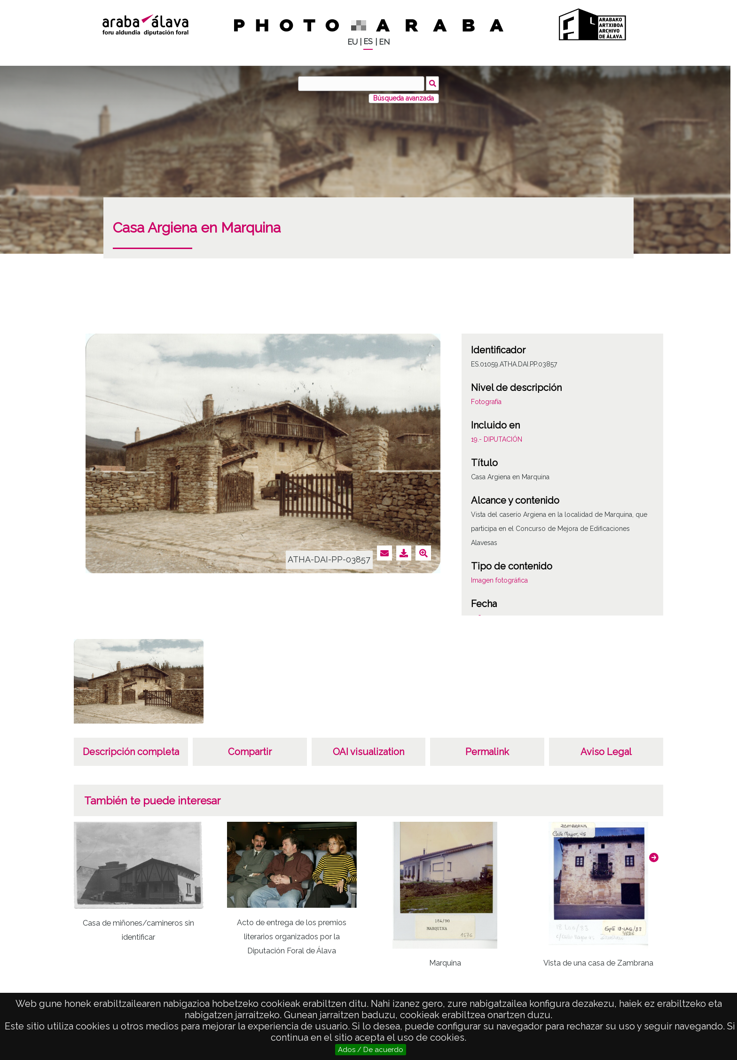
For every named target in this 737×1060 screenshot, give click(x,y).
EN (384, 42)
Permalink (487, 751)
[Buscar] (361, 83)
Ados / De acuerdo (370, 1049)
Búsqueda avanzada (403, 98)
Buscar (432, 83)
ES (368, 41)
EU (352, 42)
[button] (654, 857)
